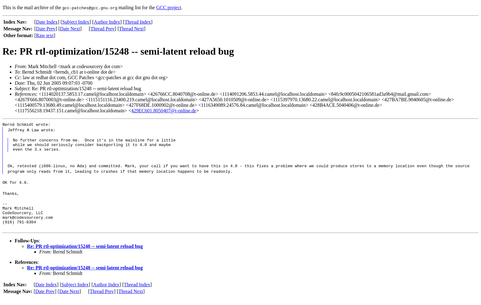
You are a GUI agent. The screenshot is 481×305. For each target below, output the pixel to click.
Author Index (107, 22)
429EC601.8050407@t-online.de (163, 110)
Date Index (47, 22)
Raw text (44, 35)
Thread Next (131, 28)
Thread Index (138, 22)
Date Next (70, 28)
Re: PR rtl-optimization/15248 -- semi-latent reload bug (85, 253)
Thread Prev (102, 28)
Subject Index (75, 22)
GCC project (168, 7)
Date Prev (46, 28)
